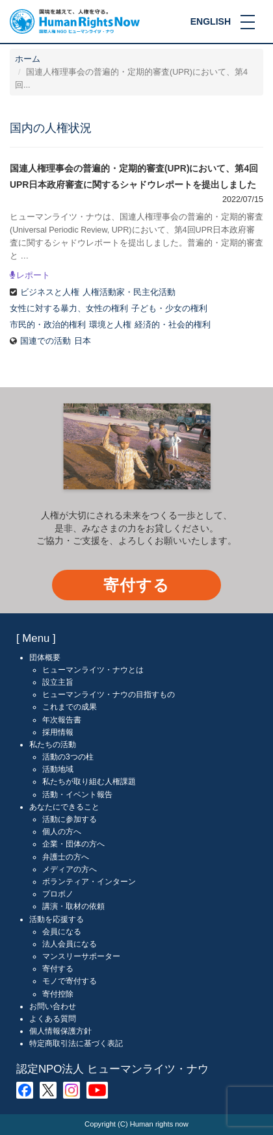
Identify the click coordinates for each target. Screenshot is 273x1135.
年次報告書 (61, 719)
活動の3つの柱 (68, 756)
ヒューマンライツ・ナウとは (93, 669)
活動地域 (57, 769)
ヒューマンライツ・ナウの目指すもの (108, 694)
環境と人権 (110, 324)
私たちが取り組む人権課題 (89, 781)
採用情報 (57, 732)
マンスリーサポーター (81, 956)
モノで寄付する (69, 981)
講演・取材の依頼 (73, 906)
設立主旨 (57, 682)
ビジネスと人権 (49, 292)
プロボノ (57, 894)
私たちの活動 (52, 744)
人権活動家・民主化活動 (129, 292)
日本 (82, 341)
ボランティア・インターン (89, 881)
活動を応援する (56, 919)
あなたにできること (64, 806)
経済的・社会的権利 (173, 324)
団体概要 (44, 657)
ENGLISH (210, 21)
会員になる (61, 931)
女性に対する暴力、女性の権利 (69, 308)
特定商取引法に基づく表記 (76, 1043)
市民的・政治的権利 (48, 324)
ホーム (27, 59)
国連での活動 (45, 341)
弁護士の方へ (65, 856)
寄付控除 (57, 994)
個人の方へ (61, 831)
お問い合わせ (52, 1006)
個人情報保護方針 (60, 1031)
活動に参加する (69, 819)
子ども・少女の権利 (169, 308)
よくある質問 (52, 1018)
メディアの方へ (69, 869)
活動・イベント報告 (77, 794)
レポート (33, 275)
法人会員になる (69, 944)
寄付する (136, 585)
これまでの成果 (69, 706)
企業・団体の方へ (73, 843)
